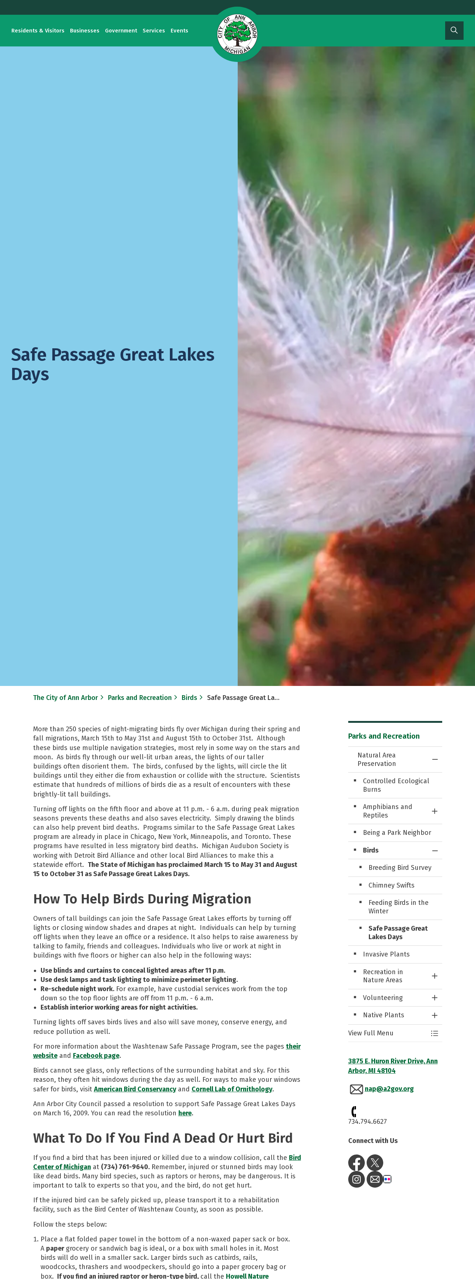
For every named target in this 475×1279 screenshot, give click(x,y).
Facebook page (96, 1056)
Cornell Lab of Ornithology (232, 1089)
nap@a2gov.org (389, 1089)
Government (121, 30)
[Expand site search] (454, 30)
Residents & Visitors (37, 30)
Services (154, 30)
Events (179, 30)
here (185, 1113)
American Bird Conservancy (135, 1089)
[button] (387, 1033)
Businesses (84, 30)
